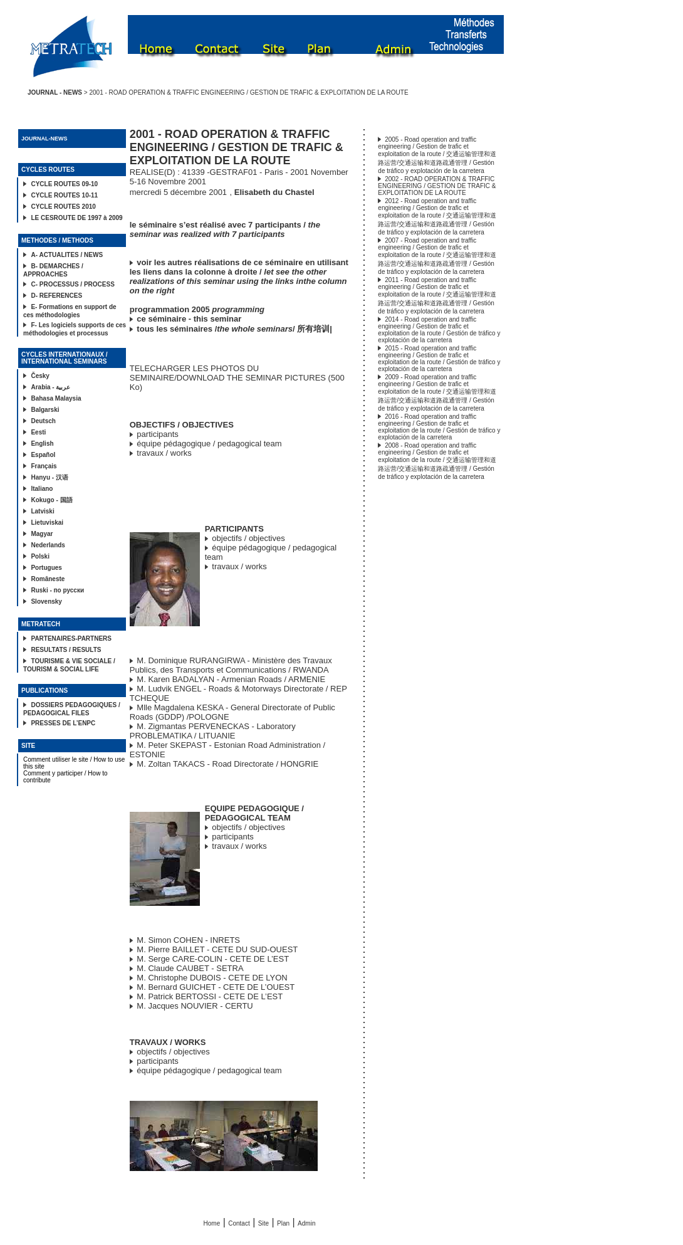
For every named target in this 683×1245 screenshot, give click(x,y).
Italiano (42, 488)
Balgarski (45, 409)
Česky (40, 375)
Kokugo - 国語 (51, 499)
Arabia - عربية (50, 387)
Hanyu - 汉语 (49, 477)
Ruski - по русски (57, 590)
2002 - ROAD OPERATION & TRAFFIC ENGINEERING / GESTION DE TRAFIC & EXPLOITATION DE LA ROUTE (437, 186)
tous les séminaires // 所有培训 (233, 329)
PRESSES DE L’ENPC (63, 723)
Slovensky (46, 601)
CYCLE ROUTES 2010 (63, 206)
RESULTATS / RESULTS (66, 649)
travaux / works (164, 453)
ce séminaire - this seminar (189, 318)
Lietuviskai (47, 522)
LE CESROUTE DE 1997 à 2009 (76, 217)
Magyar (42, 533)
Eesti (38, 432)
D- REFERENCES (56, 295)
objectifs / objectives (248, 538)
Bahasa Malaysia (56, 398)
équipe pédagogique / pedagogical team (209, 443)
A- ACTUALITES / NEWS (67, 254)
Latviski (42, 511)
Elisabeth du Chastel (274, 192)
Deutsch (43, 421)
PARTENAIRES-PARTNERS (71, 638)
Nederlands (48, 545)
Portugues (46, 567)
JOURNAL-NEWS (44, 138)
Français (43, 466)
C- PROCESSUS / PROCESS (72, 284)
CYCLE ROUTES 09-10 (64, 184)
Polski (40, 556)
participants (157, 434)
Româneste (48, 578)
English (42, 443)
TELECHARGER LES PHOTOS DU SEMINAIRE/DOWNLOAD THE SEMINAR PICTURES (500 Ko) (237, 378)
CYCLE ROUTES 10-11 (64, 195)
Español (43, 454)
